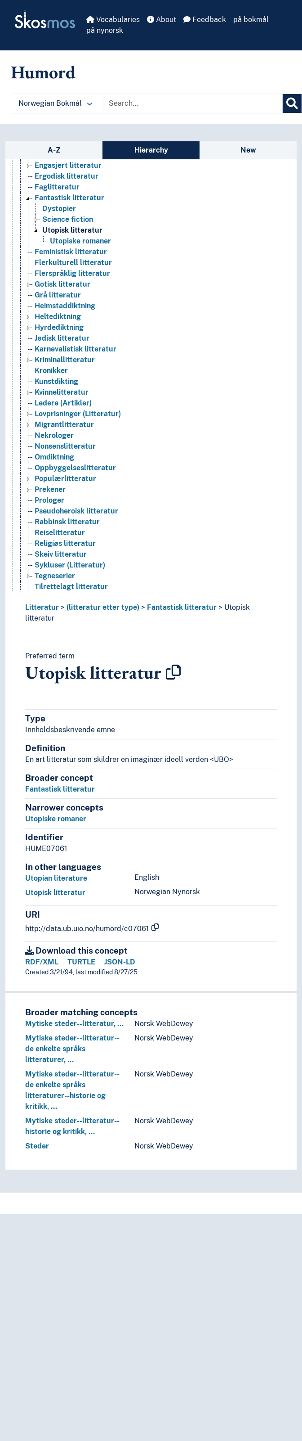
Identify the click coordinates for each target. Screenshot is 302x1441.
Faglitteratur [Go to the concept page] (57, 187)
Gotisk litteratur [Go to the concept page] (62, 284)
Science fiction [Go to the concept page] (67, 219)
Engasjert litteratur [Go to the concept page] (68, 165)
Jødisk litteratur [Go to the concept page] (62, 338)
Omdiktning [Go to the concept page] (54, 457)
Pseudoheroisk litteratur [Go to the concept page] (76, 511)
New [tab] (248, 150)
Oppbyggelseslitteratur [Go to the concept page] (75, 468)
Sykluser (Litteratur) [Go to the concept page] (70, 565)
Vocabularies (113, 19)
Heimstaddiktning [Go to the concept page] (65, 306)
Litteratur (42, 607)
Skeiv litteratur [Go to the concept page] (61, 554)
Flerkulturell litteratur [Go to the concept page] (73, 262)
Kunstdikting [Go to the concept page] (56, 381)
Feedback (204, 19)
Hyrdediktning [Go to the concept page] (59, 327)
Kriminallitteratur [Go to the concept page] (65, 360)
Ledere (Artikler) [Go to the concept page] (63, 403)
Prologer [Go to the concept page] (49, 500)
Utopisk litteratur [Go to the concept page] (72, 230)
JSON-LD (119, 962)
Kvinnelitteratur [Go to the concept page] (62, 392)
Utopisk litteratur (55, 892)
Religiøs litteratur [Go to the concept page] (65, 543)
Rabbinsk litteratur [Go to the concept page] (67, 522)
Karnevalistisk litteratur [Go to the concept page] (75, 349)
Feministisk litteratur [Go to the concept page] (71, 252)
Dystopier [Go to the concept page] (59, 208)
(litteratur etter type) (103, 607)
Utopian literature (56, 878)
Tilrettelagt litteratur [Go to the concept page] (71, 586)
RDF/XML (41, 962)
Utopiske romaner (55, 819)
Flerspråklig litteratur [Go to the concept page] (72, 273)
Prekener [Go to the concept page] (50, 489)
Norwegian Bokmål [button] (55, 103)
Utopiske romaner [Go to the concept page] (80, 241)
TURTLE (81, 962)
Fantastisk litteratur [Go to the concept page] (69, 198)
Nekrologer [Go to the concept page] (54, 435)
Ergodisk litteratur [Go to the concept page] (66, 176)
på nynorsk (104, 30)
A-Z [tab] (54, 150)
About (161, 19)
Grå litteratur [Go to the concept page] (58, 295)
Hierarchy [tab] (151, 150)
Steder (37, 1146)
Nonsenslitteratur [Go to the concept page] (65, 446)
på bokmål (251, 19)
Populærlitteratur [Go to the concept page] (65, 478)
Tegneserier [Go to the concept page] (55, 576)
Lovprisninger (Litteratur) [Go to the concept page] (78, 414)
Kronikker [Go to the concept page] (51, 370)
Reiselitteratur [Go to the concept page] (60, 532)
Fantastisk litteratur (182, 607)
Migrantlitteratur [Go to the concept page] (64, 424)
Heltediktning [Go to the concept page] (58, 316)
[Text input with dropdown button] (193, 103)
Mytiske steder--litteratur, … (74, 1023)
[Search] (292, 103)
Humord (43, 72)
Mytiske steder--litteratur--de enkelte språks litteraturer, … (72, 1049)
